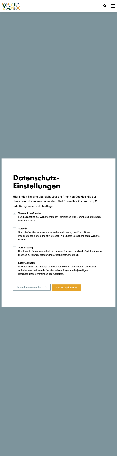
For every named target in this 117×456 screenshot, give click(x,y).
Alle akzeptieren (66, 287)
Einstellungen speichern (30, 287)
